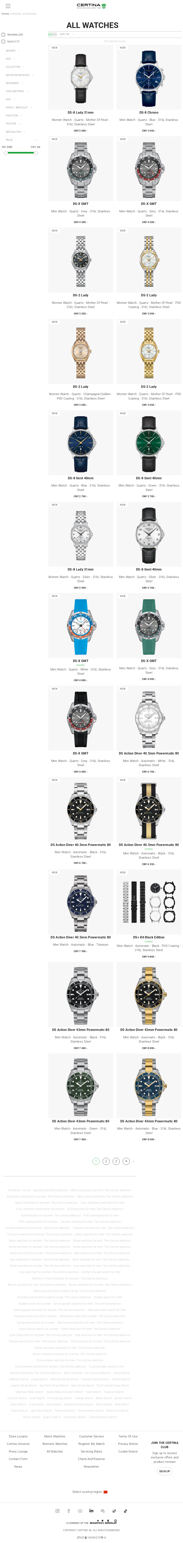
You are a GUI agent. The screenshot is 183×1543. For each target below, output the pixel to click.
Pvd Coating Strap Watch (113, 1385)
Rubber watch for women (35, 1303)
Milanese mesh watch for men (107, 1310)
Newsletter (91, 1466)
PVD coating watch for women (38, 1221)
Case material (15, 91)
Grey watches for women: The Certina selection (49, 1272)
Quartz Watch (52, 1417)
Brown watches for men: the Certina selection (37, 1285)
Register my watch (91, 1444)
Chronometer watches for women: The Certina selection (50, 1366)
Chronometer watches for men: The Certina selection (70, 1360)
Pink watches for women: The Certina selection (101, 1341)
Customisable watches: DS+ (107, 1366)
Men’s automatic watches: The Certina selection (100, 1190)
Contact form (18, 1459)
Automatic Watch (74, 1417)
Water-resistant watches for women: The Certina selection (70, 1354)
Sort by (65, 34)
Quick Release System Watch (64, 1392)
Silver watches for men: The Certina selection (101, 1259)
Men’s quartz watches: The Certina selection (105, 1196)
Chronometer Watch (91, 1410)
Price (9, 140)
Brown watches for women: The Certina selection (100, 1285)
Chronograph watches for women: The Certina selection (49, 1310)
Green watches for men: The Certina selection (102, 1247)
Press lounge (18, 1451)
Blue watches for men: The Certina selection (102, 1253)
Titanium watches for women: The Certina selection (40, 1234)
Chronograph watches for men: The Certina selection (87, 1303)
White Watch (104, 1404)
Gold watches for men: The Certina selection (95, 1209)
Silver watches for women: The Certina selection (40, 1266)
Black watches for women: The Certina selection (39, 1240)
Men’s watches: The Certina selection (87, 1373)
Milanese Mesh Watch (30, 1392)
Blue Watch (54, 1404)
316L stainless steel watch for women (40, 1209)
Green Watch (19, 1410)
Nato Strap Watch (82, 1385)
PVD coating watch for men (101, 1215)
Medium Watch (19, 1379)
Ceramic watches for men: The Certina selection (90, 1221)
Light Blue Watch (41, 1410)
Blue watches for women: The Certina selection (40, 1259)
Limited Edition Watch (103, 1417)
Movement (12, 83)
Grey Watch (36, 1404)
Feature (11, 123)
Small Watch (121, 1373)
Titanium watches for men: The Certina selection (103, 1228)
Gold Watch (37, 1398)
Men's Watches (54, 1436)
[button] (7, 6)
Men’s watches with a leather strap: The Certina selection (69, 1291)
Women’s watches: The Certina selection (35, 1373)
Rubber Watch (121, 1379)
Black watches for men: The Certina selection (104, 1234)
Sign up (164, 1471)
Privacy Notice (128, 1444)
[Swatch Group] (91, 1521)
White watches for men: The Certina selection (102, 1240)
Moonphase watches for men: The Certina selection (90, 1322)
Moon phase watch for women (38, 1329)
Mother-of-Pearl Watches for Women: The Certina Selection (70, 1278)
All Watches (55, 1451)
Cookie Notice (128, 1451)
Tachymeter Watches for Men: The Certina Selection (92, 1316)
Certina (5, 13)
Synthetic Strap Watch (54, 1385)
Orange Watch (84, 1398)
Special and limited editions (50, 1190)
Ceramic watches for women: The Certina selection (37, 1228)
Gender (11, 50)
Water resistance (17, 75)
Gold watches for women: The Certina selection (51, 1215)
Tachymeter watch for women (36, 1322)
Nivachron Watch (117, 1410)
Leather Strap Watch (23, 1385)
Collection (13, 66)
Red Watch (122, 1404)
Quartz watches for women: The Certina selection (46, 1203)
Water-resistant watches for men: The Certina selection (70, 1348)
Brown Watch (123, 1398)
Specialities (13, 132)
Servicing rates (91, 1451)
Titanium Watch (114, 1392)
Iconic (26, 1190)
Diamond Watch (65, 1410)
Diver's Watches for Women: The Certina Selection (41, 1335)
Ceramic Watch (17, 1398)
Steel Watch (93, 1392)
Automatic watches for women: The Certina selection (40, 1196)
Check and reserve (91, 1459)
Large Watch (39, 1379)
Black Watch (104, 1398)
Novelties (14, 1190)
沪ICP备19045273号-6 (91, 1537)
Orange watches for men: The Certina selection (39, 1341)
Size (8, 58)
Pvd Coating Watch (59, 1398)
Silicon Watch (32, 1417)
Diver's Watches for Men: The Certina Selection (90, 1329)
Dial (8, 99)
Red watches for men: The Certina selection (102, 1335)
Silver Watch (18, 1404)
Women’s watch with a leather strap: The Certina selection (54, 1297)
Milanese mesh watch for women (35, 1316)
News (18, 1466)
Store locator (18, 1436)
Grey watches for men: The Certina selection (102, 1266)
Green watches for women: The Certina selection (41, 1253)
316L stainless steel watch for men (102, 1203)
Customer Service (91, 1436)
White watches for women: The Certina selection (39, 1247)
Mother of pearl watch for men (101, 1272)
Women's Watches (55, 1444)
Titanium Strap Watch (95, 1379)
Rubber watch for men (108, 1297)
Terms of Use (128, 1436)
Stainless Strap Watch (64, 1379)
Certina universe (18, 1444)
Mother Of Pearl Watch (78, 1404)
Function (12, 115)
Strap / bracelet (17, 107)
